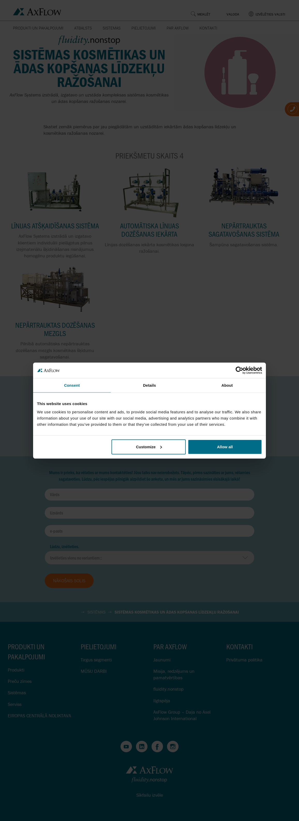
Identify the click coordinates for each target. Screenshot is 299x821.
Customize (149, 446)
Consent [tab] (72, 385)
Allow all (225, 446)
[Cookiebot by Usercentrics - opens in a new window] (239, 370)
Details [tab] (149, 385)
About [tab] (227, 385)
